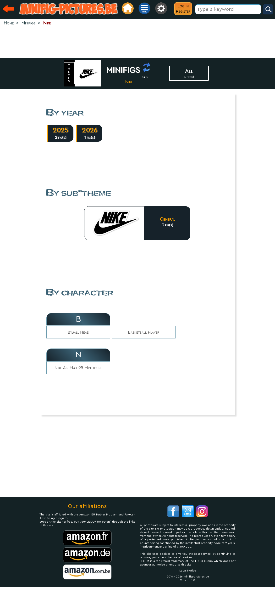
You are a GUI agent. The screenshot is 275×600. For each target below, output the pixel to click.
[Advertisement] (137, 42)
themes (69, 73)
